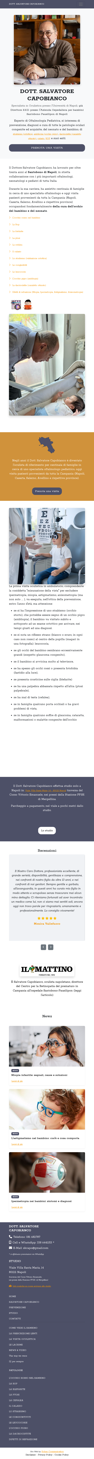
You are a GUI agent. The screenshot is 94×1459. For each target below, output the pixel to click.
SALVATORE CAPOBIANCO (24, 1302)
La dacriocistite (20, 1434)
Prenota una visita (47, 491)
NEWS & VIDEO (17, 1350)
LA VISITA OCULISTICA (22, 1339)
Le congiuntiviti (18, 265)
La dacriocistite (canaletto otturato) (27, 285)
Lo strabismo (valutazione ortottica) (28, 258)
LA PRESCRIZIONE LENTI (23, 1333)
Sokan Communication (53, 1451)
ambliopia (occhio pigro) (46, 134)
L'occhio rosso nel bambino (24, 217)
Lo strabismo (17, 1411)
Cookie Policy (62, 1455)
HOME (12, 1296)
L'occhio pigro (18, 1428)
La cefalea (15, 245)
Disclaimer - (31, 1455)
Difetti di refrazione (23, 1439)
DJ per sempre (16, 1361)
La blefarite (16, 231)
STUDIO (13, 1313)
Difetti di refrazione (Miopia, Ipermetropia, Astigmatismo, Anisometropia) (46, 292)
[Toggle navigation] (81, 4)
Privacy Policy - (46, 1455)
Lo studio (47, 830)
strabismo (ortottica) (23, 134)
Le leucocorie (17, 272)
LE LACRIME (16, 1345)
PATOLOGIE (16, 1370)
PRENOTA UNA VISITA (47, 147)
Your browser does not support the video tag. (47, 748)
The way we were (18, 1356)
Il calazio (15, 251)
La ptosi (14, 238)
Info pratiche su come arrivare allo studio (30, 1286)
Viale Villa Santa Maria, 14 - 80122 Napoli (45, 790)
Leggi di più (17, 1081)
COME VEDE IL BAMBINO (23, 1328)
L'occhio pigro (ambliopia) (23, 278)
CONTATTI (15, 1318)
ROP (48, 138)
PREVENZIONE (17, 1307)
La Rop (14, 224)
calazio (41, 138)
